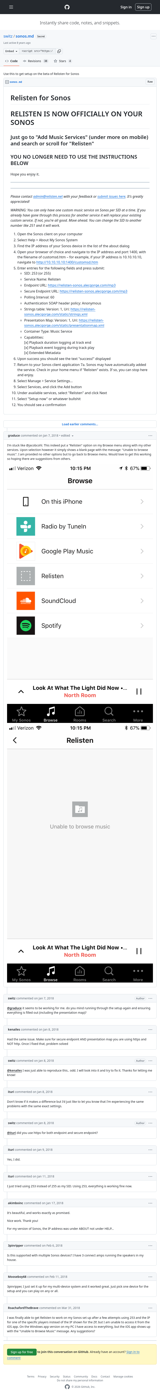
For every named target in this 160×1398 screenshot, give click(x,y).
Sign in (126, 7)
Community (81, 1376)
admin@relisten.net (48, 196)
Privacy (42, 1376)
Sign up (143, 7)
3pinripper (15, 1245)
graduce (14, 435)
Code (11, 61)
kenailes (14, 1029)
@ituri (11, 1133)
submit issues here (111, 196)
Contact (105, 1376)
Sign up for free (22, 1352)
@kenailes (14, 1070)
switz (7, 36)
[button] (59, 51)
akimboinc (15, 1203)
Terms (30, 1376)
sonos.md (25, 36)
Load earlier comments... (80, 424)
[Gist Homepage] (67, 7)
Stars (63, 61)
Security (55, 1376)
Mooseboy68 (17, 1277)
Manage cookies (123, 1376)
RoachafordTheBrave (23, 1308)
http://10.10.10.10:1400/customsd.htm (67, 262)
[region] (80, 250)
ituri (11, 1092)
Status (66, 1376)
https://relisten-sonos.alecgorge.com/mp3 (82, 285)
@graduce (14, 1008)
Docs (94, 1376)
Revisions (36, 61)
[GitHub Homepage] (67, 1386)
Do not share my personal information (80, 1380)
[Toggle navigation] (11, 7)
